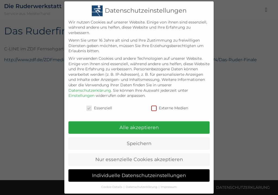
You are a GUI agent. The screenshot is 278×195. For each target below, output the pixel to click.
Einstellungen (81, 92)
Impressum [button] (169, 184)
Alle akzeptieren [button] (139, 124)
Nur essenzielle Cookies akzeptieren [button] (139, 156)
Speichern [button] (139, 140)
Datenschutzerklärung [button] (141, 184)
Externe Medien (169, 105)
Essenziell (99, 105)
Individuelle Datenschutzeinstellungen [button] (139, 172)
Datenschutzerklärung (89, 87)
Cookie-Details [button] (111, 184)
